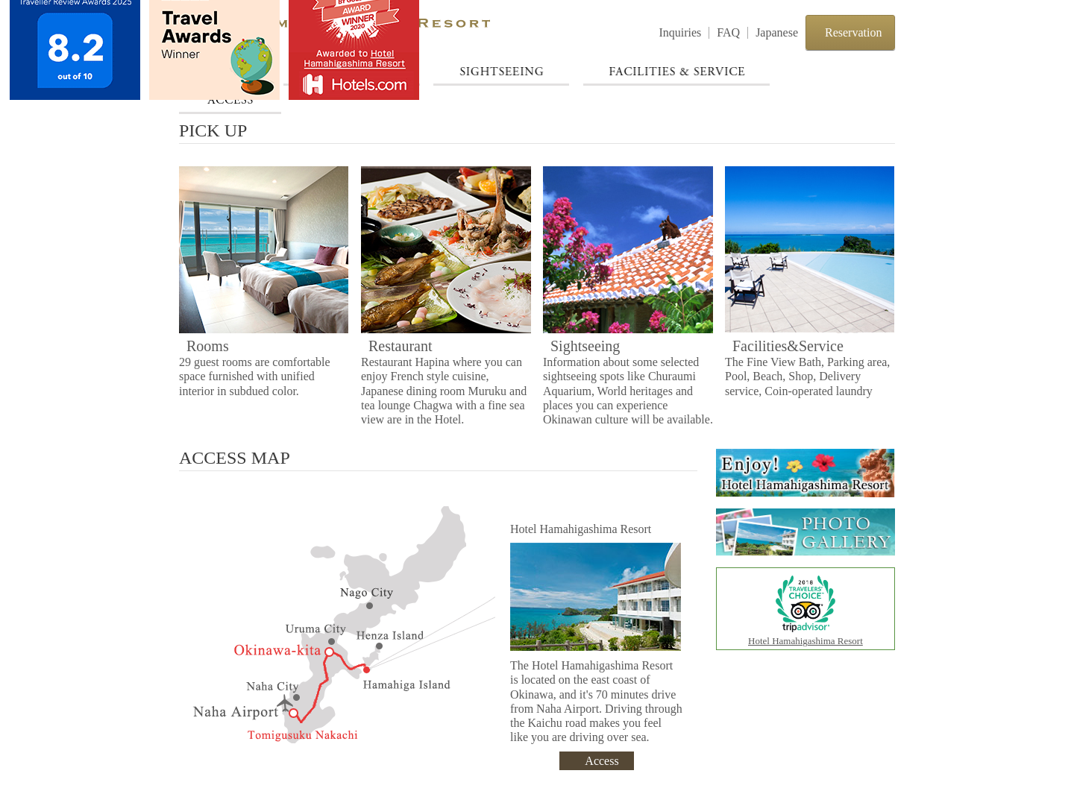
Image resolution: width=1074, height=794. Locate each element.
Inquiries (680, 32)
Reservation (853, 32)
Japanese (777, 32)
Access (601, 760)
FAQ (728, 32)
